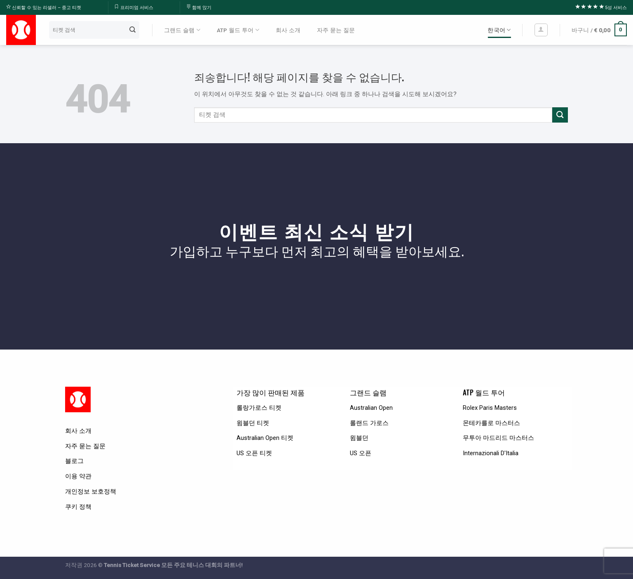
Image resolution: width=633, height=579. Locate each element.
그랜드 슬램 (182, 30)
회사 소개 (288, 30)
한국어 (499, 30)
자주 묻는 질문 (336, 30)
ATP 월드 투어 (238, 30)
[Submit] (132, 29)
